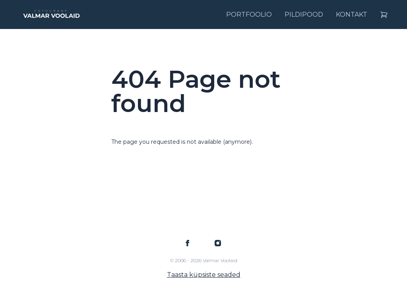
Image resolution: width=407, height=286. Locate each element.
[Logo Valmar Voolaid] (51, 14)
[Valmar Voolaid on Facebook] (187, 243)
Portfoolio (249, 14)
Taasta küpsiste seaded (203, 274)
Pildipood (304, 14)
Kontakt (351, 14)
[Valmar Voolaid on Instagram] (217, 243)
